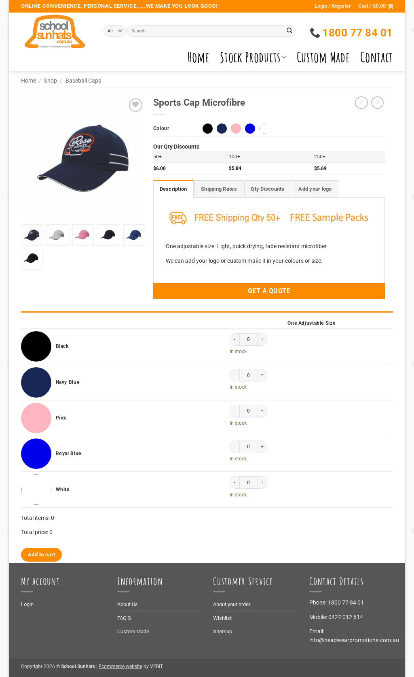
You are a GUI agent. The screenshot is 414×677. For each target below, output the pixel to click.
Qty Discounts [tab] (267, 189)
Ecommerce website (120, 666)
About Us (127, 604)
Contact (376, 57)
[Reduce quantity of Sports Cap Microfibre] (234, 339)
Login (27, 604)
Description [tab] (173, 189)
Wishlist (222, 618)
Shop (50, 80)
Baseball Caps (83, 80)
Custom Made (323, 57)
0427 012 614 (345, 617)
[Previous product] (377, 102)
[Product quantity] (248, 339)
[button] (375, 6)
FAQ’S (124, 618)
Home (199, 57)
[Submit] (289, 31)
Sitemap (222, 631)
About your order (231, 604)
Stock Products (253, 57)
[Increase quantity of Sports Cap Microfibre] (262, 339)
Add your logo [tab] (315, 189)
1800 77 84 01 (346, 602)
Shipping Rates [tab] (219, 189)
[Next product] (361, 102)
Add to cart (41, 554)
